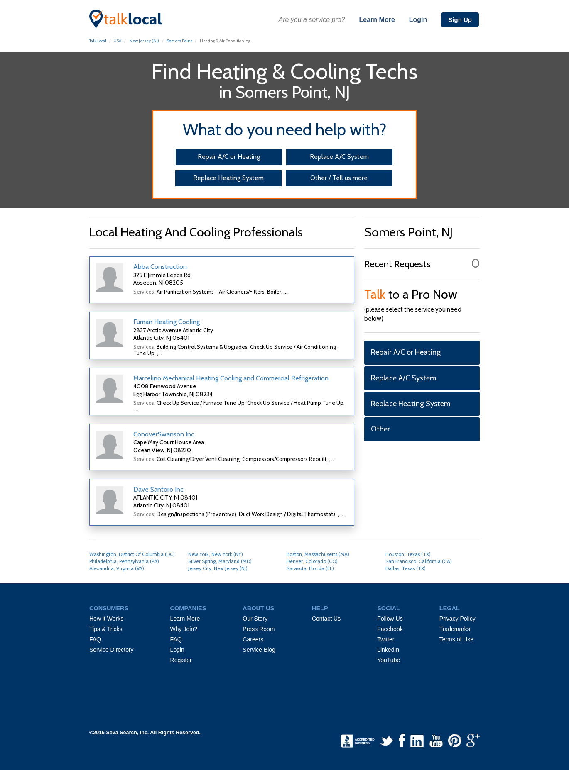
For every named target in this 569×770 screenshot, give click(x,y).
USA (117, 41)
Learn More (377, 19)
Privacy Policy (457, 618)
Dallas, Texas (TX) (405, 568)
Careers (253, 639)
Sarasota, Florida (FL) (310, 568)
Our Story (255, 618)
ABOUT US (258, 608)
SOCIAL (388, 608)
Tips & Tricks (106, 629)
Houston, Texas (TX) (408, 554)
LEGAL (449, 608)
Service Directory (111, 649)
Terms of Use (456, 639)
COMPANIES (188, 608)
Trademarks (454, 629)
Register (181, 660)
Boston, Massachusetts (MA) (318, 554)
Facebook (389, 629)
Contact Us (326, 618)
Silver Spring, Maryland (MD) (220, 561)
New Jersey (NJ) (144, 41)
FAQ (95, 639)
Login (418, 19)
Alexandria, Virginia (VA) (116, 568)
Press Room (259, 629)
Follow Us (389, 618)
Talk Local (97, 41)
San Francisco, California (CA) (418, 561)
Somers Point (179, 41)
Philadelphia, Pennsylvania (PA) (124, 561)
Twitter (385, 639)
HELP (320, 608)
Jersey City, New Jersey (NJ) (218, 568)
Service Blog (259, 649)
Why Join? (183, 629)
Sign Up (460, 19)
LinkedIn (388, 649)
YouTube (388, 660)
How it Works (106, 618)
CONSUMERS (108, 608)
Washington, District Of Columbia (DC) (132, 554)
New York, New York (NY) (215, 554)
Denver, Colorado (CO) (312, 561)
